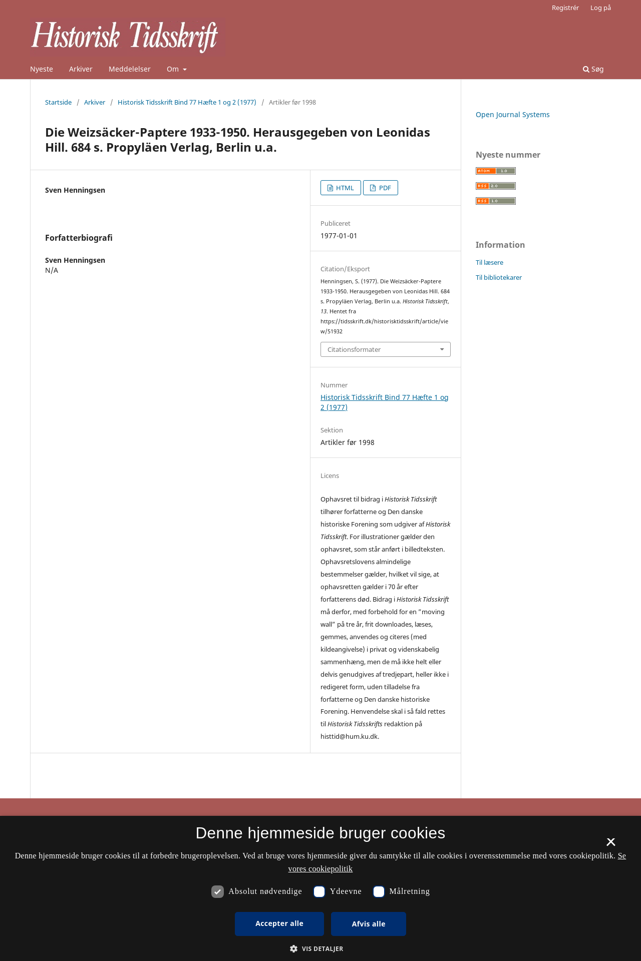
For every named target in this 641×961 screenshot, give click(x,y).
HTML (344, 187)
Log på (600, 7)
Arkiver (81, 69)
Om (174, 69)
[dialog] (320, 888)
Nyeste (41, 69)
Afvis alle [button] (369, 923)
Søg (593, 69)
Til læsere (489, 262)
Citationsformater (354, 349)
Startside (58, 102)
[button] (320, 948)
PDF (384, 187)
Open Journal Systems (513, 114)
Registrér (565, 7)
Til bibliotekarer (499, 277)
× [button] (610, 845)
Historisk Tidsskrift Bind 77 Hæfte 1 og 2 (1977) (187, 102)
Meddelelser (130, 69)
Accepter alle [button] (279, 923)
